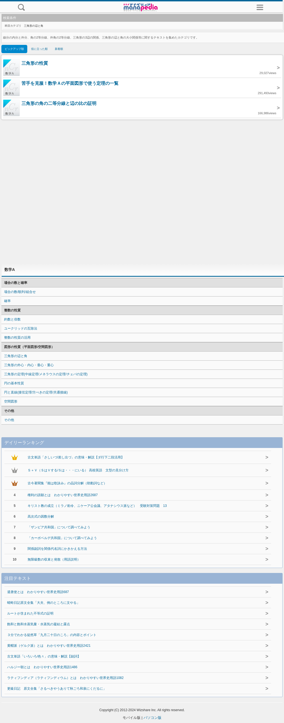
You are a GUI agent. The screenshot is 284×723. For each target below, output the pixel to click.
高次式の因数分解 (41, 516)
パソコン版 (152, 718)
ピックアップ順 (14, 48)
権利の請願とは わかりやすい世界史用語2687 (63, 495)
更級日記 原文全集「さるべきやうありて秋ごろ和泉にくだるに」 (56, 689)
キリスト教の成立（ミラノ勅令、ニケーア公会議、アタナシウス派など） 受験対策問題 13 (97, 506)
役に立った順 (39, 48)
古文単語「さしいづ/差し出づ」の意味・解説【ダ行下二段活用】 (76, 457)
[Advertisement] (142, 191)
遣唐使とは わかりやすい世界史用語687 (38, 592)
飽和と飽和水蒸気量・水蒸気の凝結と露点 (38, 624)
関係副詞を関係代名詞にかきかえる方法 (57, 549)
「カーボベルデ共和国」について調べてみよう (62, 538)
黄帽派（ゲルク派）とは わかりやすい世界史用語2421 (49, 646)
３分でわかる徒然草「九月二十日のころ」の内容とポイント (51, 635)
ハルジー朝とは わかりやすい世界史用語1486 (42, 667)
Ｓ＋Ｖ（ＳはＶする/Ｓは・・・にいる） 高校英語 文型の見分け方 (78, 470)
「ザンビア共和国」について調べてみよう (59, 527)
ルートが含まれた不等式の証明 (30, 613)
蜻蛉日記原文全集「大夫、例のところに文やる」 (43, 603)
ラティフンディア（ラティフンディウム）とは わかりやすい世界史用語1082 (65, 678)
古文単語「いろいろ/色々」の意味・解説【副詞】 (44, 656)
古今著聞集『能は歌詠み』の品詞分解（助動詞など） (67, 483)
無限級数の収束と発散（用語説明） (54, 559)
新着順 (59, 48)
